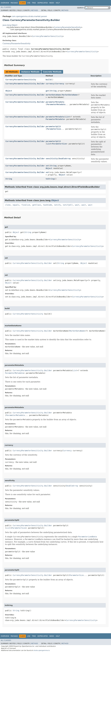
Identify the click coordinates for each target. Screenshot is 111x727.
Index (51, 3)
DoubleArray (65, 159)
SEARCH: (80, 8)
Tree (34, 3)
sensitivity (52, 159)
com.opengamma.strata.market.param (29, 16)
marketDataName (53, 95)
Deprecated (42, 3)
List (67, 117)
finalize (25, 205)
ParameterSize (54, 129)
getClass (36, 205)
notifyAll (68, 205)
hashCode (47, 205)
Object (8, 91)
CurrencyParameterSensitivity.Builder (25, 84)
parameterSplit (53, 126)
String (53, 91)
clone (7, 205)
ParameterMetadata (56, 104)
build (48, 80)
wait (77, 205)
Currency (59, 84)
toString (50, 179)
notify (57, 205)
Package (14, 3)
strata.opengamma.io (41, 650)
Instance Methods (30, 72)
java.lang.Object (10, 25)
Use (28, 3)
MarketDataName (69, 95)
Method (34, 10)
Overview (5, 3)
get (47, 91)
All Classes (6, 7)
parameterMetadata (55, 102)
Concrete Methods (52, 72)
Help (58, 3)
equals (16, 205)
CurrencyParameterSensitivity (67, 27)
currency (50, 84)
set (47, 166)
